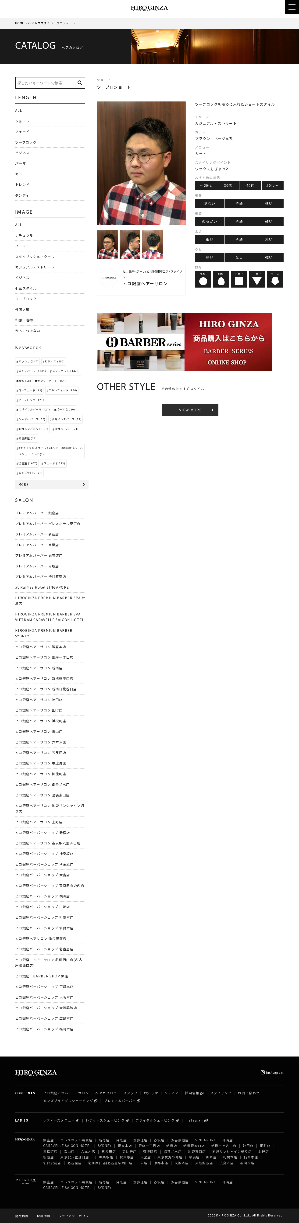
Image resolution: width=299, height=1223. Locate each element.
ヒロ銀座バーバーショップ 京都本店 (44, 986)
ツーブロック (25, 142)
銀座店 (48, 1140)
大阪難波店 (204, 1162)
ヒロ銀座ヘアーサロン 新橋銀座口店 (44, 678)
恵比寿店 (129, 1151)
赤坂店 (159, 1140)
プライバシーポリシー (75, 1216)
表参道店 (140, 1140)
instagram (272, 1072)
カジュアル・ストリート (34, 266)
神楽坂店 (106, 1157)
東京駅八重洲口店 (76, 1157)
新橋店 (171, 1145)
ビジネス (22, 152)
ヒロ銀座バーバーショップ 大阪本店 (44, 997)
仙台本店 (251, 1157)
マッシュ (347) (28, 361)
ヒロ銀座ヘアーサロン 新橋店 (39, 667)
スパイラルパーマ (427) (34, 409)
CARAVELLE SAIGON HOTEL (67, 1145)
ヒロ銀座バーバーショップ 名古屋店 (44, 948)
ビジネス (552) (55, 361)
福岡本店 (247, 1162)
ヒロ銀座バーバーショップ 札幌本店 (44, 917)
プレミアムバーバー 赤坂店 (37, 565)
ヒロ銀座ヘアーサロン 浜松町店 (40, 720)
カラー (20, 173)
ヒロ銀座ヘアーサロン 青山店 (39, 731)
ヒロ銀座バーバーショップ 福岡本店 (44, 1028)
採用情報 (192, 1093)
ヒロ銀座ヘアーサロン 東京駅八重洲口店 (49, 843)
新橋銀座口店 (194, 1145)
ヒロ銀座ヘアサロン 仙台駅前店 (40, 938)
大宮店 (145, 1157)
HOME (19, 23)
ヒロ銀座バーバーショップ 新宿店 (42, 832)
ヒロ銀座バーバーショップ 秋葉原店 (44, 864)
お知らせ (151, 1093)
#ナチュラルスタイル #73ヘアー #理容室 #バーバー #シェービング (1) (49, 451)
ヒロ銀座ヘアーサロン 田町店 (39, 710)
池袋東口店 (197, 1151)
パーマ (20, 163)
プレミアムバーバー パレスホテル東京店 (48, 523)
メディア (172, 1093)
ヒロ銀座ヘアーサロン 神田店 (39, 699)
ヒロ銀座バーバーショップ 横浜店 (42, 895)
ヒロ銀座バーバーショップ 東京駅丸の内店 (49, 885)
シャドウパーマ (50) (31, 419)
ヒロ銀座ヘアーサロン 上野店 (39, 821)
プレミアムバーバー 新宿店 (37, 534)
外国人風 (22, 309)
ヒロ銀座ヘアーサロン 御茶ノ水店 (42, 784)
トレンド (22, 184)
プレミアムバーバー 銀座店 (37, 512)
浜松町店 (50, 1151)
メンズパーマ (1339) (32, 371)
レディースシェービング (105, 1120)
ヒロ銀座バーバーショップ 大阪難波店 (46, 1007)
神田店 (248, 1145)
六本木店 (88, 1151)
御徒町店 (150, 1151)
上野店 (263, 1151)
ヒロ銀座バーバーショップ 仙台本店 (44, 927)
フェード (22, 131)
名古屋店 (75, 1162)
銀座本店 (125, 1145)
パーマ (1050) (65, 409)
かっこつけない (27, 330)
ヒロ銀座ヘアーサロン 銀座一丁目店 (44, 657)
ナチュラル (24, 235)
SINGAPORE (205, 1140)
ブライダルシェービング (155, 1120)
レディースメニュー (59, 1120)
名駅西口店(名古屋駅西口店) (111, 1162)
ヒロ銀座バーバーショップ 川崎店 (42, 906)
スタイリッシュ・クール (35, 256)
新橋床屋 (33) (27, 438)
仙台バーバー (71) (67, 429)
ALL (18, 110)
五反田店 (109, 1151)
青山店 (69, 1151)
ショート (22, 120)
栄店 (144, 1162)
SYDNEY (104, 1145)
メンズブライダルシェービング (68, 1100)
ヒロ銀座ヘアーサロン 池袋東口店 (42, 794)
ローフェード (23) (30, 390)
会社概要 (21, 1216)
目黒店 (121, 1140)
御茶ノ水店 (173, 1151)
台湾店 (227, 1140)
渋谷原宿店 (180, 1140)
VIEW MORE (190, 410)
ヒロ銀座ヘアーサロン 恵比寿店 (40, 763)
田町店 (265, 1145)
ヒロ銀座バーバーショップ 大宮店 (42, 874)
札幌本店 (230, 1157)
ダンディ (22, 195)
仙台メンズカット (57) (33, 429)
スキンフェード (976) (63, 390)
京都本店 (161, 1162)
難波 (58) (24, 380)
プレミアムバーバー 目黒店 (37, 544)
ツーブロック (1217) (32, 400)
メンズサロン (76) (30, 473)
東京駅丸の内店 (170, 1157)
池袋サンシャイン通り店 (232, 1151)
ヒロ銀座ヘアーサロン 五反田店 (40, 752)
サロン (83, 1093)
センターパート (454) (51, 380)
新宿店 (104, 1140)
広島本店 (227, 1162)
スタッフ (130, 1093)
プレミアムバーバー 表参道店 (39, 555)
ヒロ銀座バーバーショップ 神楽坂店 (44, 853)
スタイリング (221, 1093)
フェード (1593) (54, 463)
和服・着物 (24, 319)
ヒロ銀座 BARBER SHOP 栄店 (41, 975)
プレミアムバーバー (120, 1100)
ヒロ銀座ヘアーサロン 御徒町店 (40, 773)
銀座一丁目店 (149, 1145)
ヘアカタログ (37, 23)
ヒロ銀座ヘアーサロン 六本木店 (40, 742)
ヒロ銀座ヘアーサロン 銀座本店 (40, 646)
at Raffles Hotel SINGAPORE (42, 587)
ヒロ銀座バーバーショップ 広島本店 (44, 1018)
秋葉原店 (127, 1157)
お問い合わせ (249, 1093)
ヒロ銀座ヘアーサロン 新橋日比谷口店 (46, 688)
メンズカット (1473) (66, 371)
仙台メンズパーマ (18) (67, 419)
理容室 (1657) (27, 463)
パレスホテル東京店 (76, 1140)
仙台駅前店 (52, 1162)
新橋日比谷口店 (224, 1145)
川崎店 (211, 1157)
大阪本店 (181, 1162)
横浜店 (194, 1157)
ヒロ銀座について (57, 1093)
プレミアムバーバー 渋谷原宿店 (40, 576)
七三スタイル (26, 288)
